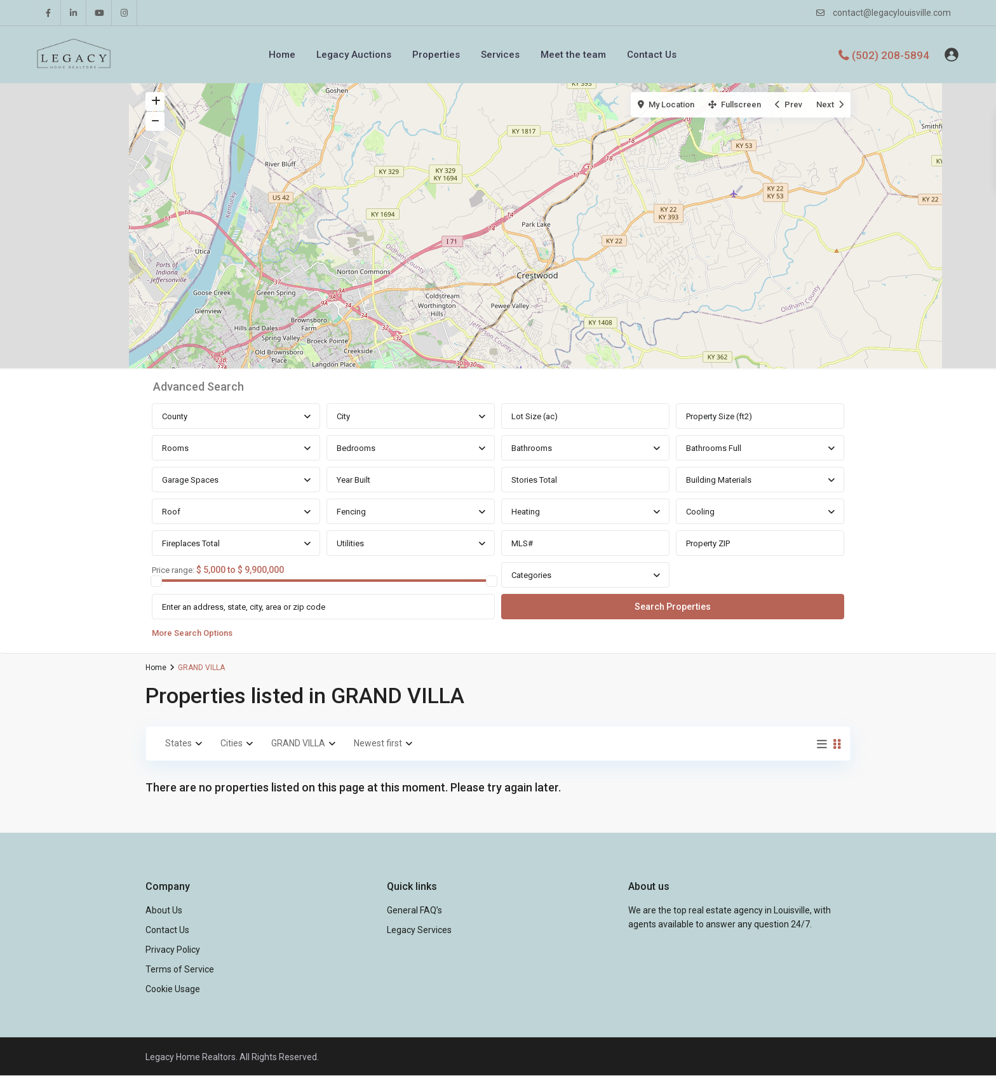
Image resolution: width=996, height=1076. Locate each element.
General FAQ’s (414, 910)
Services (500, 54)
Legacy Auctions (353, 54)
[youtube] (99, 12)
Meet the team (573, 54)
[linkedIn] (73, 12)
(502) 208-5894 (890, 54)
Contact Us (651, 54)
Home (282, 54)
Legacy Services (419, 930)
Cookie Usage (172, 989)
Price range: (173, 570)
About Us (163, 910)
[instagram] (124, 12)
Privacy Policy (172, 950)
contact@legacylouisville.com (892, 13)
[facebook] (48, 12)
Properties (436, 54)
